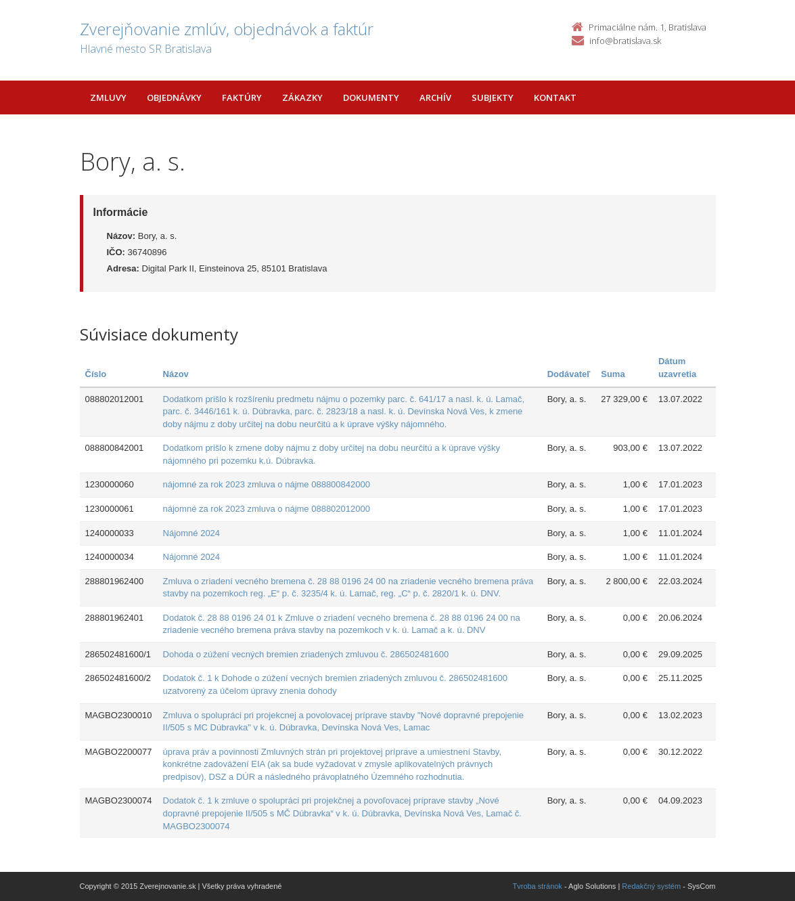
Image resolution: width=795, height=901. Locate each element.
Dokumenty (371, 97)
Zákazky (302, 97)
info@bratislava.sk (625, 41)
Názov (176, 374)
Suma (612, 374)
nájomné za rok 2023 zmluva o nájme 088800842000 (266, 484)
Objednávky (174, 97)
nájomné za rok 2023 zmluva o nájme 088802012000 (266, 509)
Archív (435, 97)
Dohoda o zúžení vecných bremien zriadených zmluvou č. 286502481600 (306, 654)
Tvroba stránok (537, 886)
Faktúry (242, 97)
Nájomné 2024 (192, 533)
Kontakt (555, 97)
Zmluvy (108, 97)
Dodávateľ (569, 374)
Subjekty (493, 97)
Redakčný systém (651, 886)
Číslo (96, 374)
